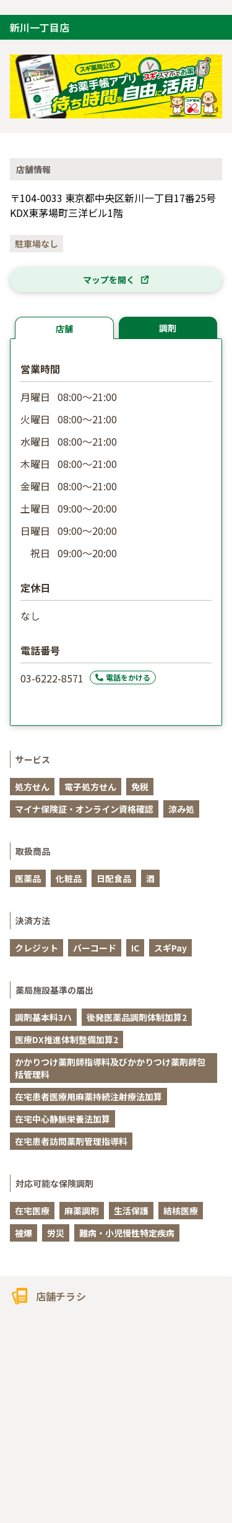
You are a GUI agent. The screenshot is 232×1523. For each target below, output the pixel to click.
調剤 (167, 328)
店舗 (64, 328)
